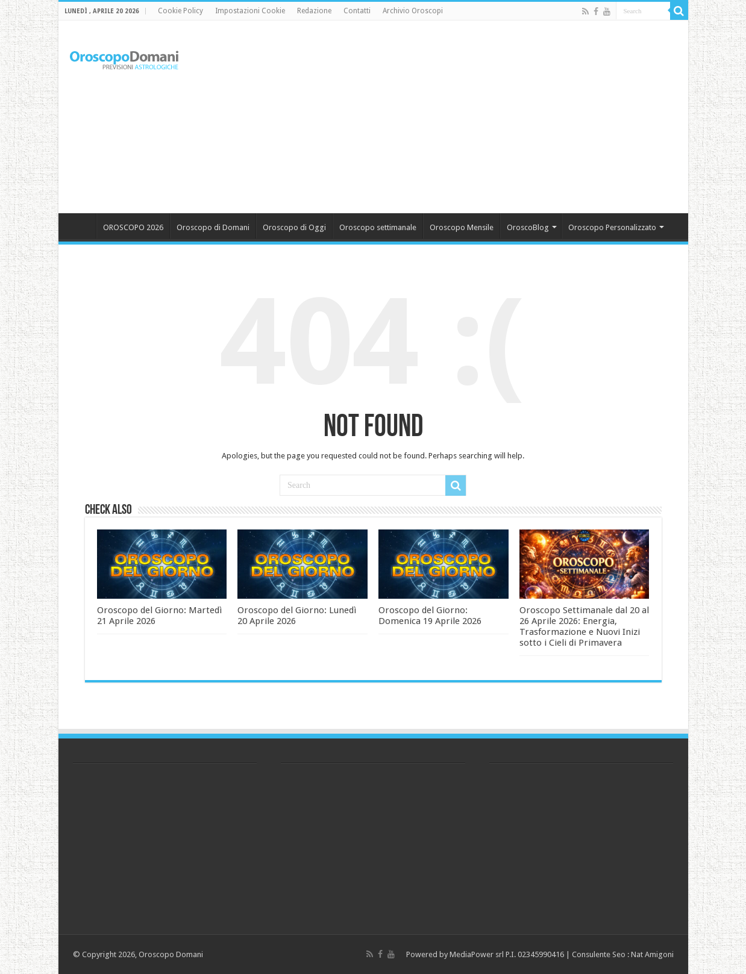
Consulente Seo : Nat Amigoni (623, 954)
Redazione (314, 11)
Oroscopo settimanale (377, 227)
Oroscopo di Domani (213, 227)
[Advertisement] (459, 117)
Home (80, 226)
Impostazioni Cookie (250, 11)
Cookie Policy (180, 11)
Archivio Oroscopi (413, 11)
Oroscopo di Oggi (294, 227)
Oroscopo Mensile (462, 227)
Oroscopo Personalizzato (612, 227)
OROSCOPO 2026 (133, 227)
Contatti (357, 11)
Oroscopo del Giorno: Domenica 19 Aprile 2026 (429, 615)
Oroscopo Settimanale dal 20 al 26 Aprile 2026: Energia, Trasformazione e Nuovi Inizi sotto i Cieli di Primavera (584, 626)
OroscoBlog (528, 227)
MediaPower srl (477, 954)
